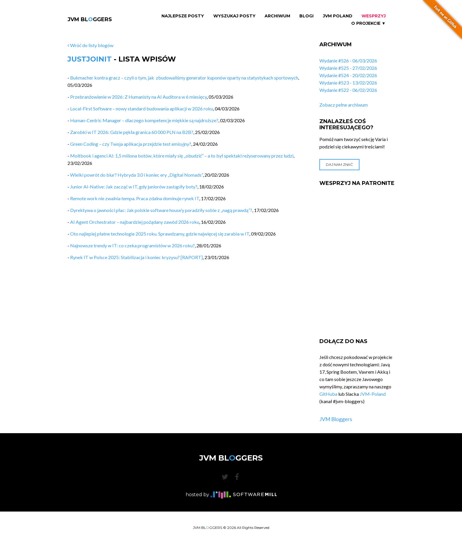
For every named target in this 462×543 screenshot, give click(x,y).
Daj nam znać (339, 164)
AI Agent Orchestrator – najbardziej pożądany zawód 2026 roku (134, 222)
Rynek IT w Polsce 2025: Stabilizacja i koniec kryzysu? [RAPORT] (136, 257)
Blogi (306, 16)
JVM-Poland (373, 394)
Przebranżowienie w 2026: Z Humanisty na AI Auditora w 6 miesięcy (138, 97)
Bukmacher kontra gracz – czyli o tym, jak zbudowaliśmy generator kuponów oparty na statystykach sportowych (184, 77)
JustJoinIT (89, 59)
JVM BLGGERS (89, 19)
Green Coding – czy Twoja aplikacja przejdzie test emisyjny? (130, 144)
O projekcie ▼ (368, 23)
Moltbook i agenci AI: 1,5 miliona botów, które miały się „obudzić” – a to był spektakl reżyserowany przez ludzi (181, 155)
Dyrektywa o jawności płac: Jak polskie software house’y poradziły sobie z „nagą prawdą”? (161, 210)
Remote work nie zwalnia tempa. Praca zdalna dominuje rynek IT (134, 198)
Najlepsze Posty (182, 16)
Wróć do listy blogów (90, 45)
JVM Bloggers (335, 419)
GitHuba (328, 394)
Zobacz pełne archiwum (343, 104)
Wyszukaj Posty (234, 16)
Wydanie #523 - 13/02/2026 (348, 82)
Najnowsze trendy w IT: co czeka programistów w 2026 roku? (132, 245)
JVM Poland (337, 16)
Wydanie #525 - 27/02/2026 (348, 68)
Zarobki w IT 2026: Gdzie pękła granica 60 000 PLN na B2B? (131, 132)
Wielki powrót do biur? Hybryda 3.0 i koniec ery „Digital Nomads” (136, 175)
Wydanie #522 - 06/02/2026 (348, 90)
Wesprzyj (374, 16)
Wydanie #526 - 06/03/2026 (348, 60)
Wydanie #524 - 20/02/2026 (348, 75)
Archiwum (277, 16)
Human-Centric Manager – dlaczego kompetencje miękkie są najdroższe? (144, 120)
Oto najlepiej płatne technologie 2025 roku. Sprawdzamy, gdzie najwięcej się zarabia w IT (159, 233)
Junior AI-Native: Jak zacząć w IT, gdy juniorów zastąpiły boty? (133, 186)
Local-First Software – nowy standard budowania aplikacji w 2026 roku (141, 108)
